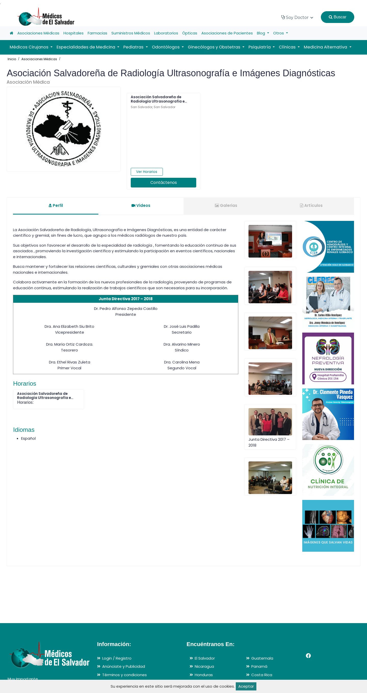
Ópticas (189, 33)
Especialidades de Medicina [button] (86, 47)
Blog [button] (261, 33)
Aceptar (246, 686)
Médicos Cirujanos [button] (29, 47)
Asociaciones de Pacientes (227, 33)
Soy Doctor (297, 17)
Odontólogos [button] (166, 47)
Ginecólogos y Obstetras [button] (214, 47)
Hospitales (73, 33)
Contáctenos (163, 182)
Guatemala (262, 658)
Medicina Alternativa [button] (326, 47)
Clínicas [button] (288, 47)
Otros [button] (279, 33)
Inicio (12, 59)
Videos (141, 205)
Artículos (311, 205)
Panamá (259, 666)
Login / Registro (117, 658)
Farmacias (97, 33)
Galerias (226, 205)
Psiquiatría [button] (260, 47)
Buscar (337, 17)
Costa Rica (261, 674)
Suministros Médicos (130, 33)
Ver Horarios (146, 171)
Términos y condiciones (124, 674)
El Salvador (205, 658)
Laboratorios (166, 33)
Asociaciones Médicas (38, 33)
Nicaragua (204, 666)
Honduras (204, 674)
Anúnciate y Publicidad (123, 666)
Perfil (56, 205)
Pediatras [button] (134, 47)
